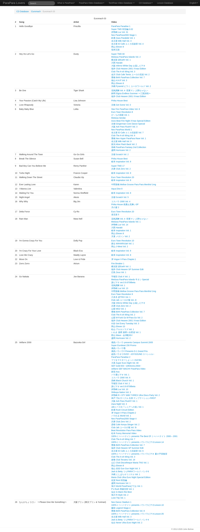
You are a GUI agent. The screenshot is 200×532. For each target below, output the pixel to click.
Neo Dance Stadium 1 (121, 502)
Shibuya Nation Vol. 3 (121, 392)
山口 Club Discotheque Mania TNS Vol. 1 (130, 462)
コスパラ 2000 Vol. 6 (120, 377)
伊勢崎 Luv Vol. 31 (119, 32)
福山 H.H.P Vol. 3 (119, 80)
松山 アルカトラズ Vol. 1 (122, 329)
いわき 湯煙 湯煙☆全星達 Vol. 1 (126, 332)
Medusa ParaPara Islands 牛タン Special (130, 279)
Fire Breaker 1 (117, 263)
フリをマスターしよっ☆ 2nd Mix (126, 360)
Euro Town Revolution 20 (122, 177)
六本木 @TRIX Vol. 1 (120, 297)
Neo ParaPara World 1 (121, 129)
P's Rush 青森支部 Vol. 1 (122, 489)
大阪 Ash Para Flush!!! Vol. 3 (124, 127)
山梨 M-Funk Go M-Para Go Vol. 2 (127, 317)
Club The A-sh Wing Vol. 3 (123, 71)
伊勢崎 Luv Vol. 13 (119, 288)
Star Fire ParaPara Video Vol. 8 (125, 109)
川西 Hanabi (116, 63)
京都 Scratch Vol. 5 (120, 197)
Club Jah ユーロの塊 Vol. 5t (124, 427)
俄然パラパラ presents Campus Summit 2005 (132, 342)
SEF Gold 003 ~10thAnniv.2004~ (126, 366)
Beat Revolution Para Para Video (126, 430)
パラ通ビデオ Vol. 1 (120, 374)
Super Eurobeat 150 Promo (123, 345)
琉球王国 (115, 50)
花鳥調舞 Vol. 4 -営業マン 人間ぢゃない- (129, 90)
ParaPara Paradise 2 (120, 357)
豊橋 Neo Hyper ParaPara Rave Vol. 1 (128, 138)
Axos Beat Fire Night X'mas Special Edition (130, 121)
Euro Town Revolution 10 (122, 240)
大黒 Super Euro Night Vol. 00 (125, 363)
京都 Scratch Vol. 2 (120, 154)
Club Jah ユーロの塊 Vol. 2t (124, 300)
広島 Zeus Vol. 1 (118, 272)
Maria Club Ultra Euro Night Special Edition (131, 477)
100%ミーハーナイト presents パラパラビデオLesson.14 (137, 442)
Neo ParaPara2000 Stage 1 (124, 35)
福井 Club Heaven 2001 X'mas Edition (128, 68)
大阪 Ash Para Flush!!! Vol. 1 (124, 401)
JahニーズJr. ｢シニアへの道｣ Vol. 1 (127, 407)
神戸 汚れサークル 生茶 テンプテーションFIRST (133, 398)
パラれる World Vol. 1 (121, 416)
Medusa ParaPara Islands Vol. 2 (126, 57)
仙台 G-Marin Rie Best (121, 492)
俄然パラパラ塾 (118, 348)
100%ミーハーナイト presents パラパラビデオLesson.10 (137, 505)
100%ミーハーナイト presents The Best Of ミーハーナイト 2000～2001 (144, 436)
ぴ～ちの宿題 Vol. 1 (120, 115)
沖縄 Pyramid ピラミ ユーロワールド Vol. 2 (131, 86)
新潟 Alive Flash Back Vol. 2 (124, 144)
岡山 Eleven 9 (117, 47)
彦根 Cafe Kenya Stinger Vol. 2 (125, 424)
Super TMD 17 (118, 166)
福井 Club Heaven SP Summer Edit (127, 269)
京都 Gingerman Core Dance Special (128, 124)
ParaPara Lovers (14, 3)
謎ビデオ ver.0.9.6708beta (123, 282)
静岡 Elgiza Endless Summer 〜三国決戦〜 (131, 93)
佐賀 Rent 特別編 (119, 480)
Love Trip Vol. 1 (118, 498)
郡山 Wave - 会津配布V (122, 335)
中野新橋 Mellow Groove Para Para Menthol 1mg (133, 184)
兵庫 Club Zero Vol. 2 (121, 169)
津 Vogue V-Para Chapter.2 (123, 413)
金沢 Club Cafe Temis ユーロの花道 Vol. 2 (130, 74)
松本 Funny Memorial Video (124, 433)
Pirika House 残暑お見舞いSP (125, 204)
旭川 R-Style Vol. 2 (119, 495)
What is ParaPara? (66, 3)
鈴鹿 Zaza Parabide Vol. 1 (123, 38)
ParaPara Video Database (91, 3)
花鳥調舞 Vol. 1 (118, 285)
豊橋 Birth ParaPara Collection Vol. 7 (128, 77)
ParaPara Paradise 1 (120, 26)
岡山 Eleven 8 (117, 83)
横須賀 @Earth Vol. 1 (121, 60)
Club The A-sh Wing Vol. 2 (123, 315)
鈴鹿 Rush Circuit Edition (122, 410)
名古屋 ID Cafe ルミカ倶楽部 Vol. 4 (127, 44)
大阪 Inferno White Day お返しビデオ (128, 66)
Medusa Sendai (118, 118)
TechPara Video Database (121, 3)
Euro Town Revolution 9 (122, 294)
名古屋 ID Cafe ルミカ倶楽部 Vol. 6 (127, 451)
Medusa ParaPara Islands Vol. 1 (126, 222)
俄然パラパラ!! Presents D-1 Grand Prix (129, 351)
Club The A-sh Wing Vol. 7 (123, 439)
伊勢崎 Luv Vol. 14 (119, 224)
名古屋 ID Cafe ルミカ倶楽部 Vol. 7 (127, 132)
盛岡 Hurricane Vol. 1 (121, 483)
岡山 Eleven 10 (118, 326)
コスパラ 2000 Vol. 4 (120, 201)
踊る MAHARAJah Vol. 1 (122, 243)
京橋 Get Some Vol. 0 (121, 105)
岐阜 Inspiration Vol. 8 (121, 161)
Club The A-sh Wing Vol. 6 (123, 135)
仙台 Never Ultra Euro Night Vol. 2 (126, 522)
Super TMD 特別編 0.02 (122, 29)
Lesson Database (165, 3)
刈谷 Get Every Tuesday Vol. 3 (125, 323)
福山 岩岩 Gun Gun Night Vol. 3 (125, 468)
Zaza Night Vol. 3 (119, 404)
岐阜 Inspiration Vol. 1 (121, 230)
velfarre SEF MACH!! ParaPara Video (128, 369)
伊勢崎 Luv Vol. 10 (119, 389)
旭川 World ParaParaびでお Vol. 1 (126, 486)
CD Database (146, 3)
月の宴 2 (115, 207)
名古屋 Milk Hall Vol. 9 (121, 141)
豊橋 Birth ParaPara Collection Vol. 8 (128, 511)
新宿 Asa (115, 372)
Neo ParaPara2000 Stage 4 (124, 418)
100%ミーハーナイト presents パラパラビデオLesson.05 (137, 514)
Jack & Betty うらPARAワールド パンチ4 (130, 520)
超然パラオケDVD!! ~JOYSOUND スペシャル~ (132, 354)
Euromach (36, 11)
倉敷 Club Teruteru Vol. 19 (123, 460)
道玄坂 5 (115, 214)
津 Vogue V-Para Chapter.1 (123, 259)
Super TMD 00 (118, 54)
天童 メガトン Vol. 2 (120, 236)
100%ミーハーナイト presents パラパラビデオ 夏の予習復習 (139, 454)
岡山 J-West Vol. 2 (119, 246)
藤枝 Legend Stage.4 (120, 508)
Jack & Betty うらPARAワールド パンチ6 (130, 471)
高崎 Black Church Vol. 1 (122, 380)
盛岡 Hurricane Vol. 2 (121, 150)
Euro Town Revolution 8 (122, 112)
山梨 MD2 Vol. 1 (118, 309)
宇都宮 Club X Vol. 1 (120, 276)
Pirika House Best (119, 100)
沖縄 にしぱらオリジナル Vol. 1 (125, 474)
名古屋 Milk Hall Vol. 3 (121, 41)
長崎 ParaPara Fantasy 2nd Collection (128, 147)
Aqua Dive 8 (116, 189)
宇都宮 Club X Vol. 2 (120, 383)
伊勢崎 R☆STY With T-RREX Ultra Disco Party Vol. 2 (135, 395)
